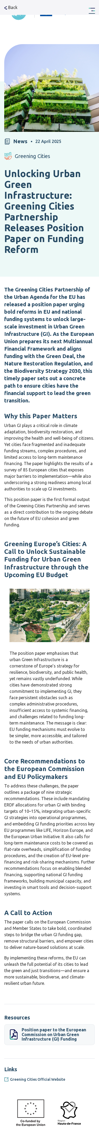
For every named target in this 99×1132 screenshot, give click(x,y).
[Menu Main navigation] (92, 11)
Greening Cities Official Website (37, 1079)
